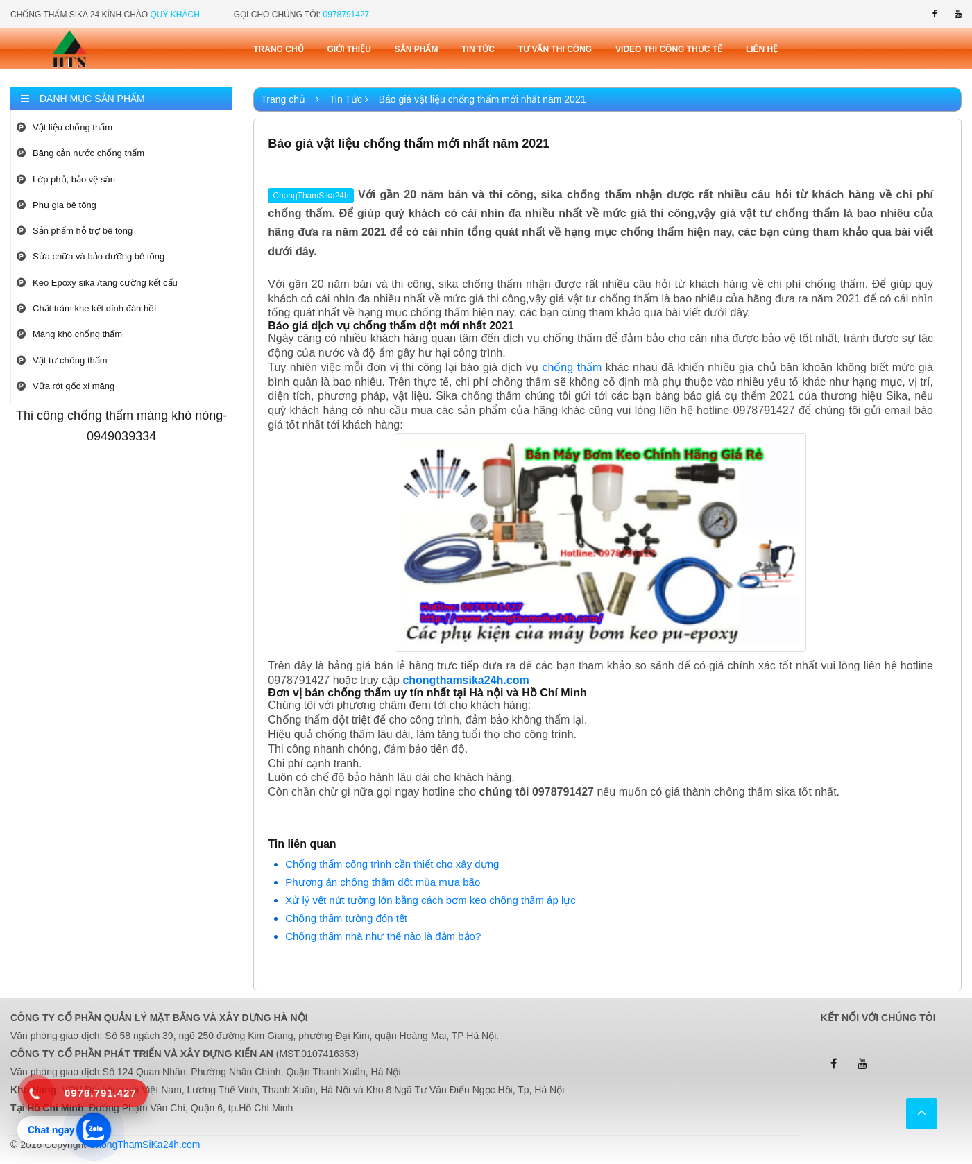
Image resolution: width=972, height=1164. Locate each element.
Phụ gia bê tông (56, 205)
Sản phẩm (416, 49)
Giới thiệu (348, 49)
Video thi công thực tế (668, 49)
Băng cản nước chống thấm (80, 153)
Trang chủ (278, 49)
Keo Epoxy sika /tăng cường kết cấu (97, 282)
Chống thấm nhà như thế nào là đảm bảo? (383, 936)
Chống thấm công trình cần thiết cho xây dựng (392, 864)
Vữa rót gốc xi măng (65, 386)
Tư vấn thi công (555, 49)
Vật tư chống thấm (62, 360)
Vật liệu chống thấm (64, 127)
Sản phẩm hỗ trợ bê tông (75, 230)
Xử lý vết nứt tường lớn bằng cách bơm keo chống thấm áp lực (430, 900)
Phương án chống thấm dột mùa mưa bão (382, 882)
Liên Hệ (762, 49)
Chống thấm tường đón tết (346, 918)
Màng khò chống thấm (69, 334)
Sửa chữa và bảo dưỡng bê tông (90, 256)
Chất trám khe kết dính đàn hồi (86, 308)
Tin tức (478, 49)
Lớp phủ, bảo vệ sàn (66, 179)
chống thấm (572, 367)
